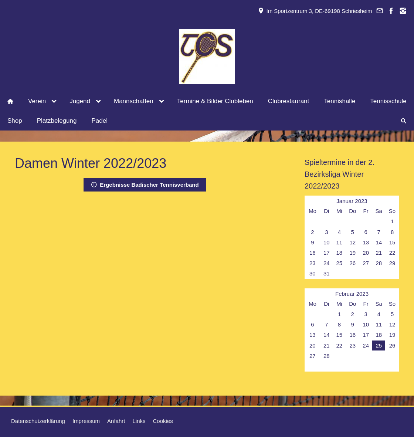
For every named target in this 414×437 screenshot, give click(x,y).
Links (138, 421)
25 (379, 345)
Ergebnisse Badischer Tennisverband (144, 185)
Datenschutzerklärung (38, 421)
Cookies (163, 421)
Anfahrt (116, 421)
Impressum (86, 421)
